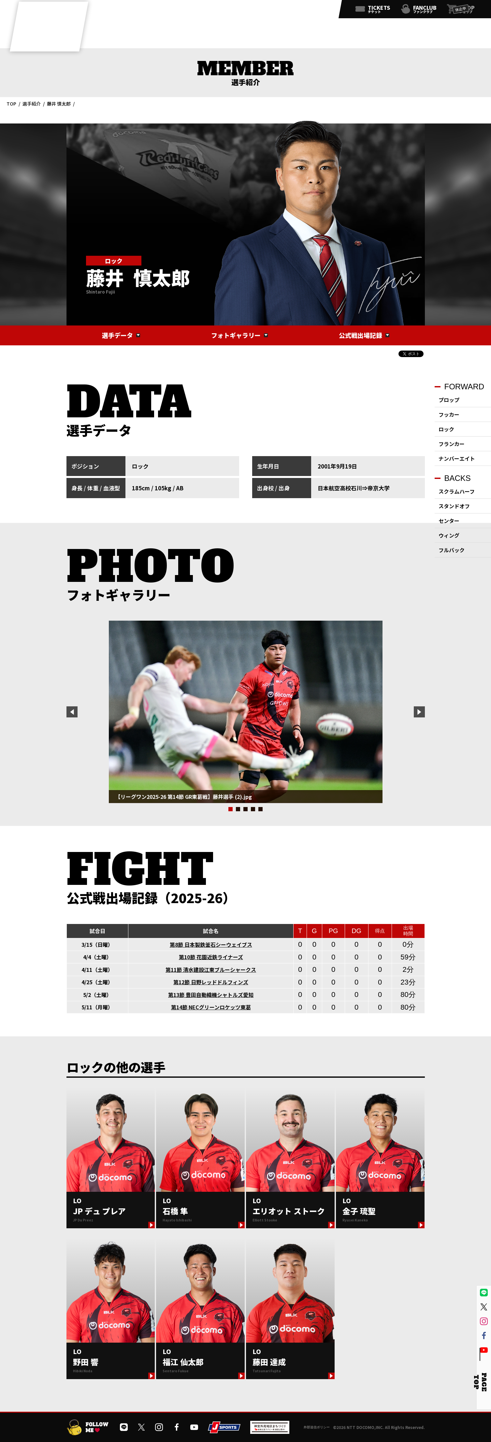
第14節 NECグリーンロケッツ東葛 (211, 1007)
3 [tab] (245, 809)
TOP (11, 103)
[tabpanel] (246, 712)
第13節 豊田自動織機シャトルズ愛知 (210, 995)
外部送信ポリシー (317, 1427)
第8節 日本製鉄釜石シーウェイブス (211, 944)
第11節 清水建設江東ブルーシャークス (211, 969)
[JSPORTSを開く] (224, 1431)
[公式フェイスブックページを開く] (306, 10)
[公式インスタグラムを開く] (292, 10)
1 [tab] (230, 809)
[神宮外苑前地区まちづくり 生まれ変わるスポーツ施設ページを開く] (269, 1431)
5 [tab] (260, 809)
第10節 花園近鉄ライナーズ (211, 957)
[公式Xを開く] (278, 10)
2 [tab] (238, 809)
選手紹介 (31, 103)
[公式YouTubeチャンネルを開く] (321, 10)
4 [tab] (253, 809)
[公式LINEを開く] (263, 10)
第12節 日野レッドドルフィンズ (210, 982)
